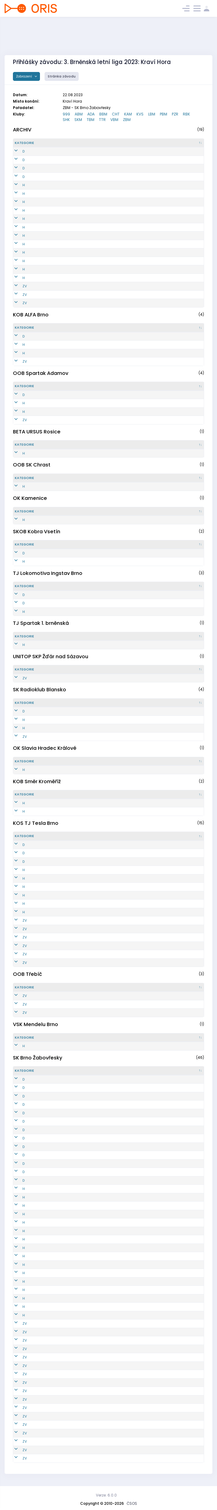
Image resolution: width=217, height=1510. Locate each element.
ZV (17, 286)
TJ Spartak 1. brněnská (41, 623)
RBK (186, 114)
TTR (102, 119)
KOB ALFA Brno (31, 314)
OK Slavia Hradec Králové (45, 748)
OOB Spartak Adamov (40, 373)
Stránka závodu (62, 76)
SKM (78, 119)
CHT (116, 114)
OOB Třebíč (27, 974)
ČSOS (132, 1503)
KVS (140, 114)
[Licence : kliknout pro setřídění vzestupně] (159, 143)
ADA (91, 114)
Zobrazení (24, 76)
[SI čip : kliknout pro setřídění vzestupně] (189, 143)
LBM (151, 114)
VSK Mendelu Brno (35, 1024)
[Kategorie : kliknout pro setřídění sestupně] (30, 143)
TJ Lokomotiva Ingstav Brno (47, 573)
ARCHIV (22, 129)
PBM (163, 114)
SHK (66, 119)
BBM (103, 114)
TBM (90, 119)
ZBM (127, 119)
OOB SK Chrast (31, 464)
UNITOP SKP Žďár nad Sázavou (50, 656)
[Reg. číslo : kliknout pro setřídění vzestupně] (63, 143)
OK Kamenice (30, 498)
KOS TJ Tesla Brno (35, 823)
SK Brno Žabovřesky (37, 1057)
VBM (114, 119)
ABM (79, 114)
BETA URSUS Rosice (37, 431)
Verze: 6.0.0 (106, 1495)
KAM (128, 114)
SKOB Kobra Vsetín (36, 531)
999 (66, 114)
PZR (175, 114)
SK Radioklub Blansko (39, 689)
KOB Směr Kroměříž (37, 781)
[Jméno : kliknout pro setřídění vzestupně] (111, 143)
